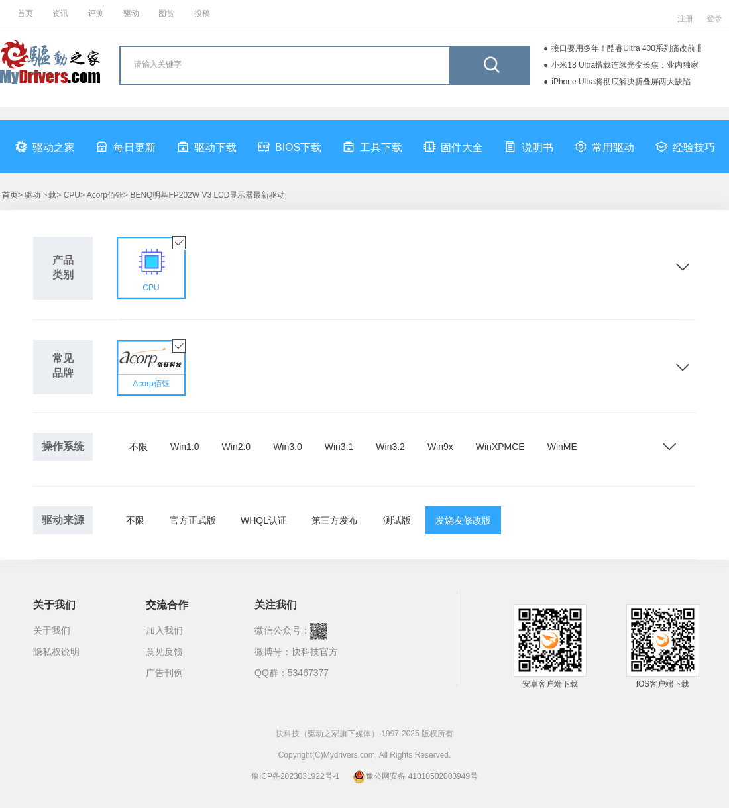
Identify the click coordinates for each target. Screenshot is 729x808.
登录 (714, 18)
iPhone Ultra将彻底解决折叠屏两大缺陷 (621, 81)
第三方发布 (334, 520)
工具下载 (372, 146)
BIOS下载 (289, 146)
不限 (138, 446)
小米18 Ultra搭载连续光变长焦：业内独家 (625, 65)
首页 (25, 13)
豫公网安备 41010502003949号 (415, 776)
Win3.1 (339, 446)
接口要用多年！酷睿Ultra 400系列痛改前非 (627, 48)
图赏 (166, 13)
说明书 (528, 146)
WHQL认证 (264, 520)
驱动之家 (45, 146)
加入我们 (164, 630)
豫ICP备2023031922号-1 (295, 776)
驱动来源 (63, 520)
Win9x (440, 446)
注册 (685, 18)
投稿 (202, 13)
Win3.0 (287, 446)
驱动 (131, 13)
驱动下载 (207, 146)
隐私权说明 (56, 651)
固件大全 (453, 146)
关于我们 (51, 630)
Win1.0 (184, 446)
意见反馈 (164, 651)
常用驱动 (604, 146)
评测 (96, 13)
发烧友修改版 (463, 520)
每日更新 (126, 146)
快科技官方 (315, 651)
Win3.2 (390, 446)
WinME (562, 446)
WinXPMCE (500, 446)
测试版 (397, 520)
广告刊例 (164, 672)
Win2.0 (236, 446)
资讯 (60, 13)
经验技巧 (685, 146)
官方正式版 (193, 520)
